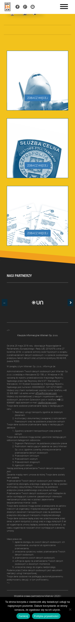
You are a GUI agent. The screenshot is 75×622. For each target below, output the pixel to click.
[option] (37, 302)
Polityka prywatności (46, 616)
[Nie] (70, 609)
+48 (58, 399)
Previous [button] (4, 302)
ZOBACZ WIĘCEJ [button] (37, 98)
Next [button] (70, 302)
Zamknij (23, 616)
